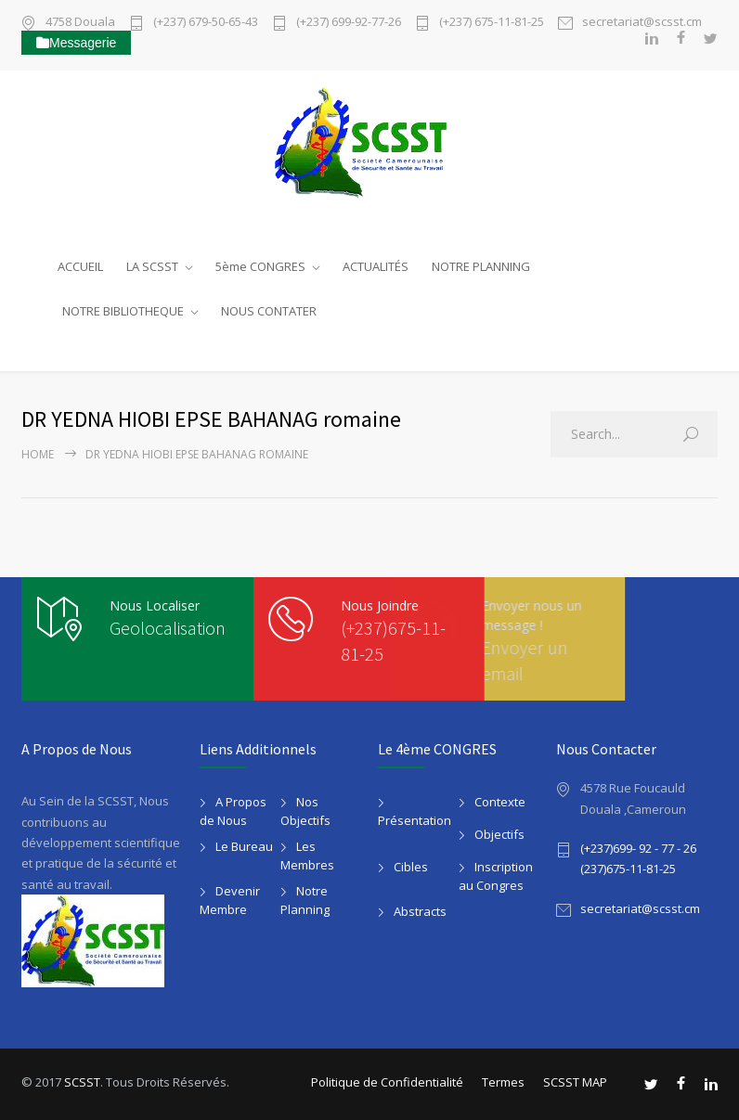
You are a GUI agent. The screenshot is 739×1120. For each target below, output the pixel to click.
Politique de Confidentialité (387, 1082)
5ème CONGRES (260, 266)
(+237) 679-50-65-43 (205, 23)
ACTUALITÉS (375, 266)
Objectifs (499, 834)
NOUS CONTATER (269, 311)
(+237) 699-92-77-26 (348, 23)
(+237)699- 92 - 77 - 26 (638, 848)
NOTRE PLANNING (481, 266)
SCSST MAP (575, 1082)
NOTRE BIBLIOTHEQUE (123, 311)
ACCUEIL (80, 266)
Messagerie (76, 42)
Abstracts (420, 911)
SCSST (82, 1082)
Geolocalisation (168, 627)
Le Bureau (244, 846)
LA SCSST (152, 266)
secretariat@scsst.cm (642, 23)
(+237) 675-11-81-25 (491, 23)
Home (37, 454)
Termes (503, 1082)
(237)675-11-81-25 (628, 868)
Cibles (411, 866)
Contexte (499, 801)
